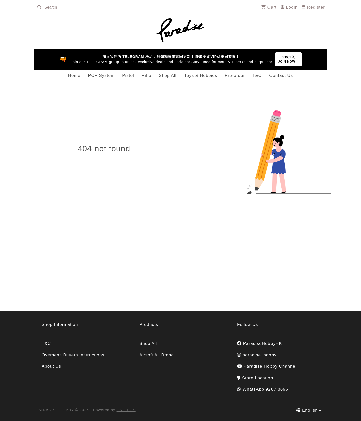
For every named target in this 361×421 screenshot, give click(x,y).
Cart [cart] (269, 7)
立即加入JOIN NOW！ (288, 59)
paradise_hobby (257, 355)
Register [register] (313, 7)
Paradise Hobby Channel (267, 366)
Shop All (167, 75)
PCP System (101, 75)
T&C (257, 75)
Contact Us (281, 75)
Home (74, 75)
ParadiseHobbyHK (259, 343)
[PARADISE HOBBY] (180, 29)
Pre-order (235, 75)
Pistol (128, 75)
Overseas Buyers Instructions (73, 355)
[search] (39, 7)
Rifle (146, 75)
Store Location (255, 378)
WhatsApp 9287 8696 (262, 389)
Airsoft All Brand (156, 355)
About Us (51, 366)
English (307, 410)
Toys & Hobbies (200, 75)
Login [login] (289, 7)
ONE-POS (126, 410)
